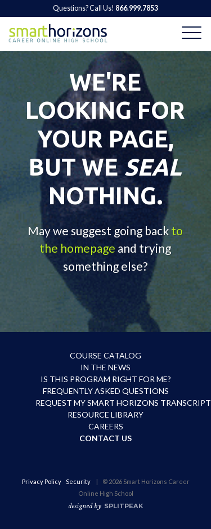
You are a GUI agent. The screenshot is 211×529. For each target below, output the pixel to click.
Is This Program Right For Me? (106, 379)
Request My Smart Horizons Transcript (105, 402)
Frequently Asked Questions (106, 391)
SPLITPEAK (123, 506)
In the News (105, 367)
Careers (105, 426)
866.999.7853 (136, 8)
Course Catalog (105, 355)
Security (78, 481)
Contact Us (105, 438)
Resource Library (105, 414)
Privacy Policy (41, 481)
